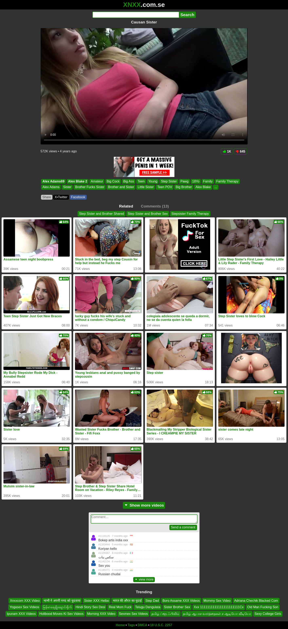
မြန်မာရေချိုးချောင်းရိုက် (57, 607)
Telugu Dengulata (147, 607)
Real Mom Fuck (120, 607)
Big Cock (113, 181)
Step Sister (169, 181)
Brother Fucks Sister (89, 187)
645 (240, 151)
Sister (67, 187)
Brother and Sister (121, 187)
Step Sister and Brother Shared (101, 213)
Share (46, 197)
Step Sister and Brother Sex (148, 213)
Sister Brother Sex (177, 607)
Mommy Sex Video (217, 600)
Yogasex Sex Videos (24, 607)
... (215, 187)
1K (227, 151)
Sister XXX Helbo (96, 600)
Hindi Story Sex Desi (90, 607)
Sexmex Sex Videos (133, 613)
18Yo (195, 181)
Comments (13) (155, 206)
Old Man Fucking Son (262, 607)
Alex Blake (203, 187)
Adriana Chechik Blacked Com (256, 600)
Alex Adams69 (53, 181)
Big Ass (128, 181)
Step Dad (152, 600)
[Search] (135, 15)
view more (144, 579)
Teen (141, 181)
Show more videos (144, 505)
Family (207, 181)
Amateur (97, 181)
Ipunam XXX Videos (21, 613)
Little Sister (146, 187)
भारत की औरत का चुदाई (127, 600)
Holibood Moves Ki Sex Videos (61, 613)
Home (120, 625)
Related (126, 206)
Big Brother (184, 187)
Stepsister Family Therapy (190, 213)
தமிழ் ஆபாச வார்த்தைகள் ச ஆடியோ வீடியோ (217, 613)
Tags (131, 625)
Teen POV (164, 187)
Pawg (184, 181)
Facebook (78, 197)
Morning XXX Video (101, 613)
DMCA (142, 625)
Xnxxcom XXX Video (25, 600)
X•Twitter (61, 197)
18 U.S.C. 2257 (161, 625)
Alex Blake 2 (77, 181)
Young (152, 181)
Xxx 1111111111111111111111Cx (219, 607)
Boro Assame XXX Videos (181, 600)
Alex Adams (50, 187)
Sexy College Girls (268, 613)
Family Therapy (227, 181)
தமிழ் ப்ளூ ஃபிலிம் (165, 613)
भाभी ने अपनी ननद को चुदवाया (61, 600)
